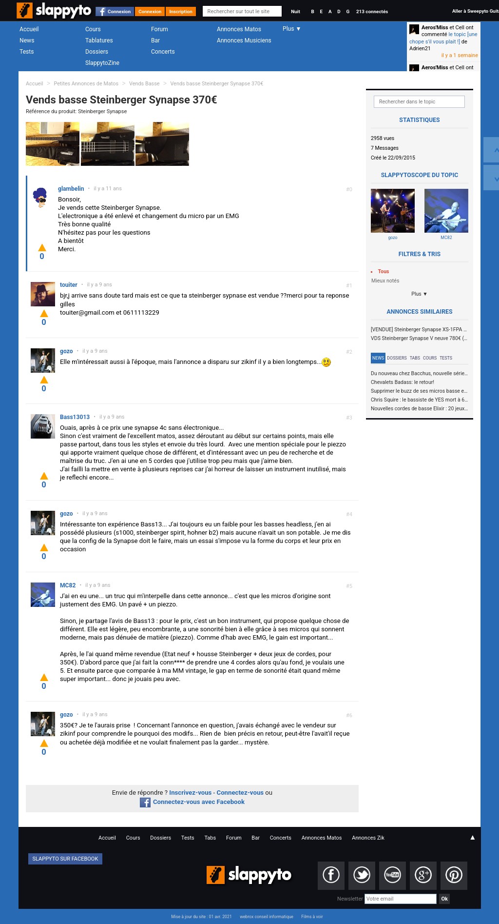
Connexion (119, 11)
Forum (159, 29)
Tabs (415, 358)
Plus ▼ (419, 294)
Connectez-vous (240, 792)
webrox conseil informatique (266, 916)
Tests (26, 51)
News (26, 40)
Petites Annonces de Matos (86, 83)
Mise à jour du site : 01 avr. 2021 (201, 916)
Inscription (180, 11)
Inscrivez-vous (190, 792)
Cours (93, 29)
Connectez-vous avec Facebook (192, 801)
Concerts (163, 51)
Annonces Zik (368, 838)
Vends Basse (144, 83)
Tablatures (99, 40)
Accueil (29, 29)
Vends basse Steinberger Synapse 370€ (216, 83)
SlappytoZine (102, 63)
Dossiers (96, 51)
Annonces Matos (239, 29)
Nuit (295, 11)
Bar (155, 40)
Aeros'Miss (435, 27)
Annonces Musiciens (244, 40)
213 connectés (372, 11)
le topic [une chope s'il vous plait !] (443, 37)
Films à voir (312, 916)
